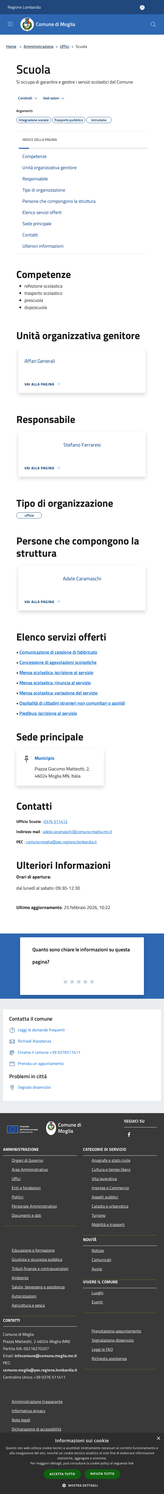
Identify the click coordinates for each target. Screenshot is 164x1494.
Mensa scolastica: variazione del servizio (58, 692)
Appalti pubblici (105, 1197)
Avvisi (97, 1269)
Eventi (97, 1302)
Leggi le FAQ (102, 1349)
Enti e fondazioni (26, 1188)
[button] (82, 1485)
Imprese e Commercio (110, 1188)
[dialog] (82, 1463)
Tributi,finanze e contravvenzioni (40, 1268)
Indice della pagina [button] (39, 139)
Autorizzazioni (24, 1296)
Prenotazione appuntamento (116, 1331)
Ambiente (20, 1278)
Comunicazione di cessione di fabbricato (58, 652)
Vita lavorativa (104, 1179)
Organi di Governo (27, 1160)
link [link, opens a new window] (131, 1463)
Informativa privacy (28, 1411)
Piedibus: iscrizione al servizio (48, 713)
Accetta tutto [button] (62, 1474)
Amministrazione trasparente (37, 1401)
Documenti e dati (26, 1215)
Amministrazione (38, 46)
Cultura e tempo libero (111, 1169)
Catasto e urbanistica (110, 1206)
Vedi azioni (54, 98)
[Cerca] (153, 24)
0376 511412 (55, 821)
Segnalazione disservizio (113, 1340)
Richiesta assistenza (109, 1358)
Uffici (64, 46)
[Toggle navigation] (10, 24)
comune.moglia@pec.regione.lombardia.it (61, 842)
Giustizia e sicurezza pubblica (37, 1259)
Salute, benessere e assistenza (38, 1287)
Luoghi (97, 1293)
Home (11, 46)
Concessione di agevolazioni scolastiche (58, 662)
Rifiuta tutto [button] (102, 1474)
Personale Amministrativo (34, 1206)
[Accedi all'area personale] (142, 8)
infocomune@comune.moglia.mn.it (46, 1356)
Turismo (98, 1215)
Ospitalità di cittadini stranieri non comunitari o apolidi (72, 703)
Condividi (28, 98)
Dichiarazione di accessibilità (36, 1429)
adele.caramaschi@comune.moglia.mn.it (77, 832)
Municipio (44, 758)
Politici (17, 1197)
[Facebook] (129, 1134)
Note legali (21, 1420)
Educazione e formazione (33, 1250)
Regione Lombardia (24, 7)
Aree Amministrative (30, 1169)
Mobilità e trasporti (108, 1224)
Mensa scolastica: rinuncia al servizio (55, 682)
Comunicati (101, 1260)
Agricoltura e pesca (28, 1305)
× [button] (158, 1438)
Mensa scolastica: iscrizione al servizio (56, 672)
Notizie (98, 1250)
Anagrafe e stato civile (111, 1160)
